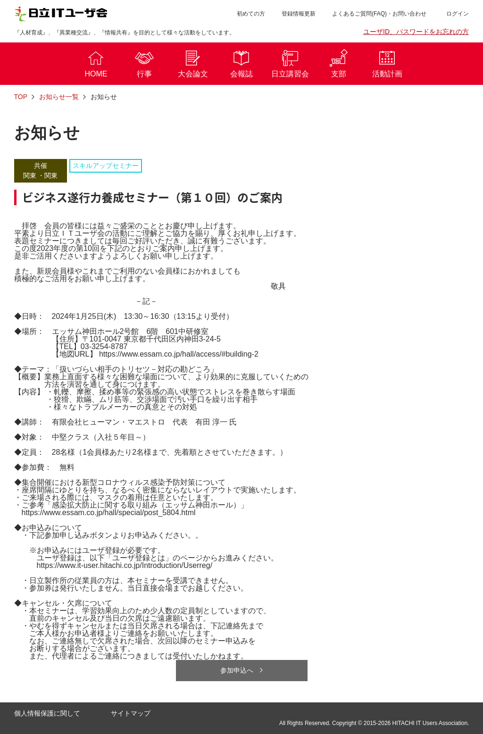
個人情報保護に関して (47, 713)
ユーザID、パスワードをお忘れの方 (416, 31)
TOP (21, 96)
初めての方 (251, 13)
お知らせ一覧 (59, 96)
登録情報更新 (299, 13)
